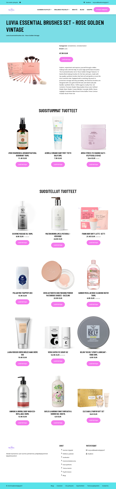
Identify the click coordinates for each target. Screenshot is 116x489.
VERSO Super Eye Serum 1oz (58, 352)
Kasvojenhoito (67, 464)
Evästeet (59, 486)
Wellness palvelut (68, 454)
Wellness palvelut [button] (61, 9)
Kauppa (89, 9)
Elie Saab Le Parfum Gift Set (93, 411)
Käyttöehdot (80, 486)
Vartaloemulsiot (82, 46)
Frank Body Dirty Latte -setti (93, 234)
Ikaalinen (88, 2)
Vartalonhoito (72, 46)
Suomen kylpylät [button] (43, 9)
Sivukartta (105, 486)
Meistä (74, 9)
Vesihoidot (66, 457)
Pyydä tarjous (101, 9)
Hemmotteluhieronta (69, 461)
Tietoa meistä (67, 468)
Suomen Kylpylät (68, 450)
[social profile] (20, 2)
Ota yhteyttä (69, 486)
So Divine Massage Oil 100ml (22, 234)
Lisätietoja (66, 59)
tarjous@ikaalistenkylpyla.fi (100, 2)
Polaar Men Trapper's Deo (22, 293)
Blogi (82, 9)
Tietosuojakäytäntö (93, 486)
